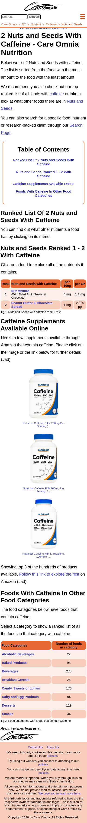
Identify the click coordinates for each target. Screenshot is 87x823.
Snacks (7, 714)
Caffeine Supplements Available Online (43, 184)
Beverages (10, 671)
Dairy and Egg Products (20, 697)
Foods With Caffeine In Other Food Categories (43, 193)
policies (53, 756)
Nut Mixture (20, 291)
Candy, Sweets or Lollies (21, 688)
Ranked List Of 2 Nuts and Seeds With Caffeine (43, 162)
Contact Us (35, 747)
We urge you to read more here (59, 793)
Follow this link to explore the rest (49, 574)
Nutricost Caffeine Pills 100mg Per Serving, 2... (43, 490)
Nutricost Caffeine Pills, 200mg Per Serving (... (43, 425)
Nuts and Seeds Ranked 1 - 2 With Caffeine (43, 174)
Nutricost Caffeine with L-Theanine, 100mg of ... (44, 555)
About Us (53, 747)
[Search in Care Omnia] (14, 16)
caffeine (57, 94)
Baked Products (14, 663)
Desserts (9, 705)
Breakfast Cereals (15, 680)
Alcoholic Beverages (18, 654)
